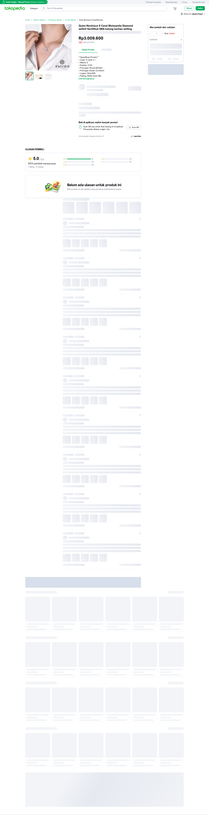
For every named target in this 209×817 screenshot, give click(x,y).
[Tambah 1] (161, 33)
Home (29, 20)
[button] (193, 14)
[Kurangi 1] (151, 33)
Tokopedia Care (198, 2)
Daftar (200, 8)
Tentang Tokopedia (153, 2)
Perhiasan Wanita (56, 20)
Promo (184, 2)
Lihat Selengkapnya (86, 79)
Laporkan (136, 136)
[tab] (88, 50)
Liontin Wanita (72, 20)
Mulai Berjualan (171, 2)
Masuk (189, 8)
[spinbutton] (156, 33)
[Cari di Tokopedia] (106, 8)
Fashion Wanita (40, 20)
